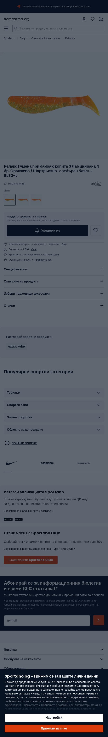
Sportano (9, 38)
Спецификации (15, 269)
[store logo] (41, 19)
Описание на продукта (21, 281)
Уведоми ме (47, 230)
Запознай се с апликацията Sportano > (29, 511)
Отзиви (9, 305)
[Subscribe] (98, 620)
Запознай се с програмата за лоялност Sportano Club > (39, 549)
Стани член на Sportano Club (31, 560)
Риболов (70, 38)
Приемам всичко (54, 728)
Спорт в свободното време (45, 38)
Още (64, 244)
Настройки (53, 717)
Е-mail (12, 621)
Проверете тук (43, 259)
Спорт (23, 38)
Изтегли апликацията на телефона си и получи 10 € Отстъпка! (56, 6)
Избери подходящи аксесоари (27, 293)
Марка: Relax (16, 346)
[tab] (54, 269)
